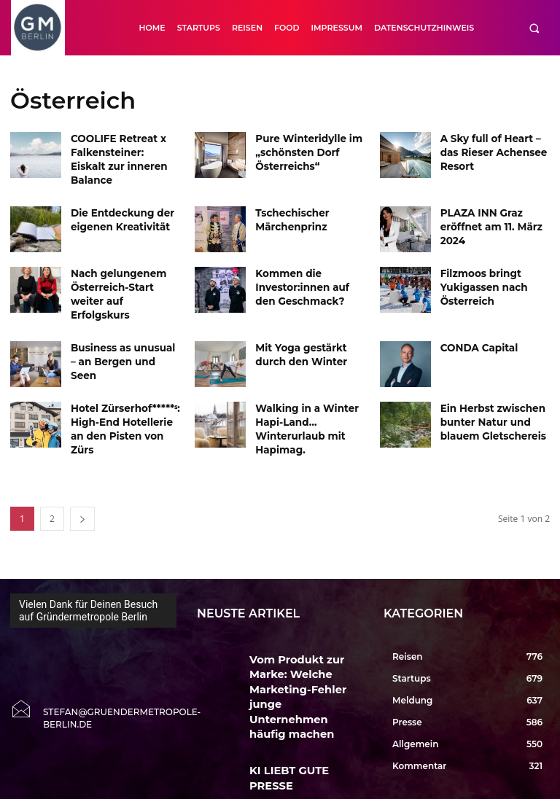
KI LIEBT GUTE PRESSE (293, 685)
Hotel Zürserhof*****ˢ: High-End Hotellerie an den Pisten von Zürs (123, 392)
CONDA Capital (474, 318)
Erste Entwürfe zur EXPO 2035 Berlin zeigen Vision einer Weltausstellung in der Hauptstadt (305, 752)
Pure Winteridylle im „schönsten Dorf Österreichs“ (302, 150)
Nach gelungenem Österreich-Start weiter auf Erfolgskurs (123, 271)
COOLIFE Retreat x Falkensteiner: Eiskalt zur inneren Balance (119, 150)
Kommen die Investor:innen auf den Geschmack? (307, 271)
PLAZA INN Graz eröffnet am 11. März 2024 (485, 210)
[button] (534, 28)
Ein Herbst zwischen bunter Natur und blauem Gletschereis (487, 392)
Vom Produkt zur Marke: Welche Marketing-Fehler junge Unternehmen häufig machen (300, 638)
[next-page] (82, 484)
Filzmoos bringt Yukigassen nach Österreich (479, 271)
